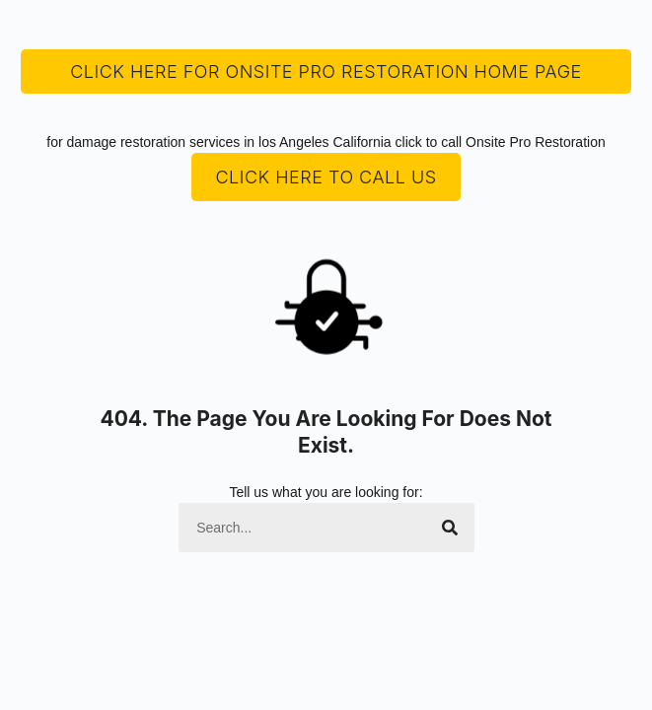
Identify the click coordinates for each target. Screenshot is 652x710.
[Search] (449, 527)
